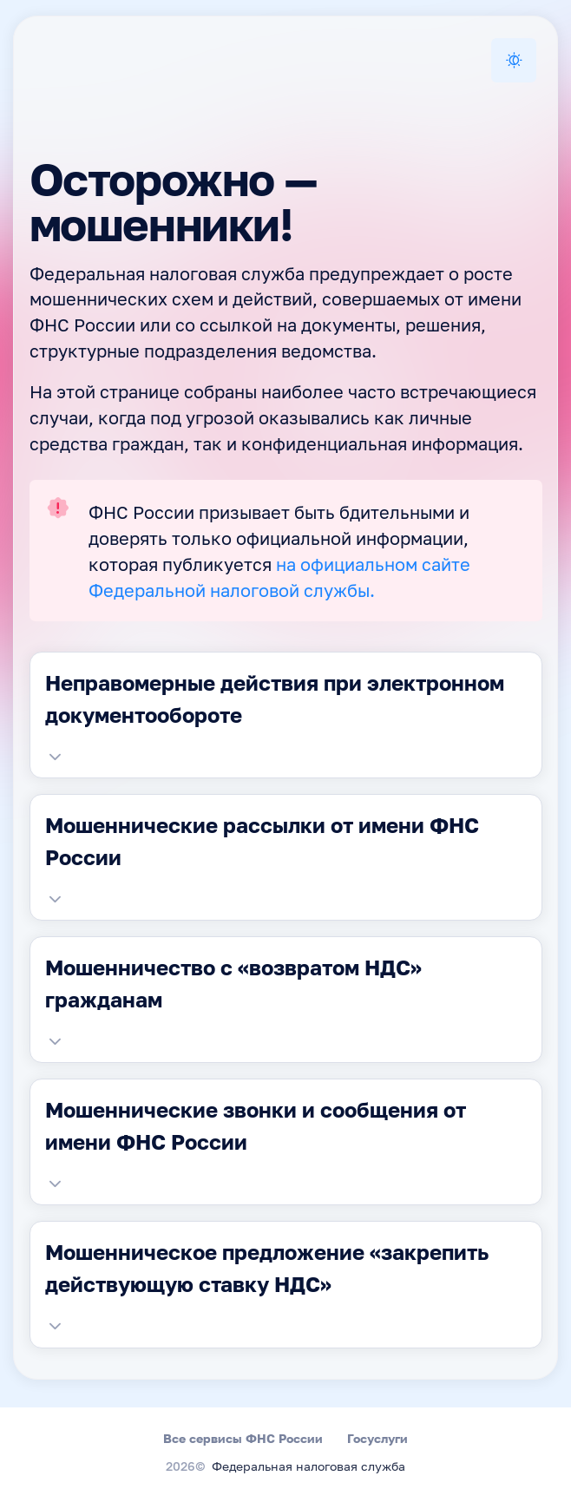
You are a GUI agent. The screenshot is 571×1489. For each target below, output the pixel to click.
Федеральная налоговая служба (308, 1467)
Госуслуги (377, 1438)
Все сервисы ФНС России (243, 1438)
